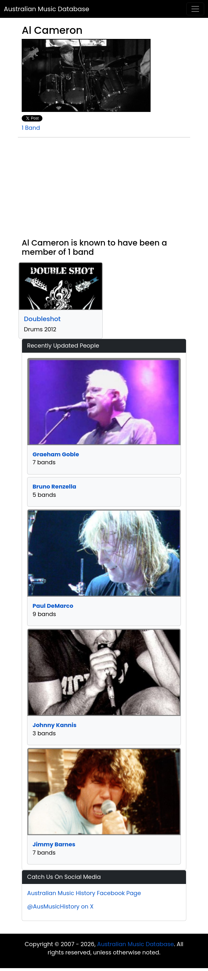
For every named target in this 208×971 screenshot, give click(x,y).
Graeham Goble (56, 454)
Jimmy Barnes (54, 844)
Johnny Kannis (55, 725)
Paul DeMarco (53, 606)
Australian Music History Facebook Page (84, 893)
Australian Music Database (46, 8)
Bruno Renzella (54, 486)
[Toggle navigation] (195, 9)
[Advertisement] (104, 190)
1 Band (31, 128)
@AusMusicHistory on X (60, 906)
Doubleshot (42, 318)
